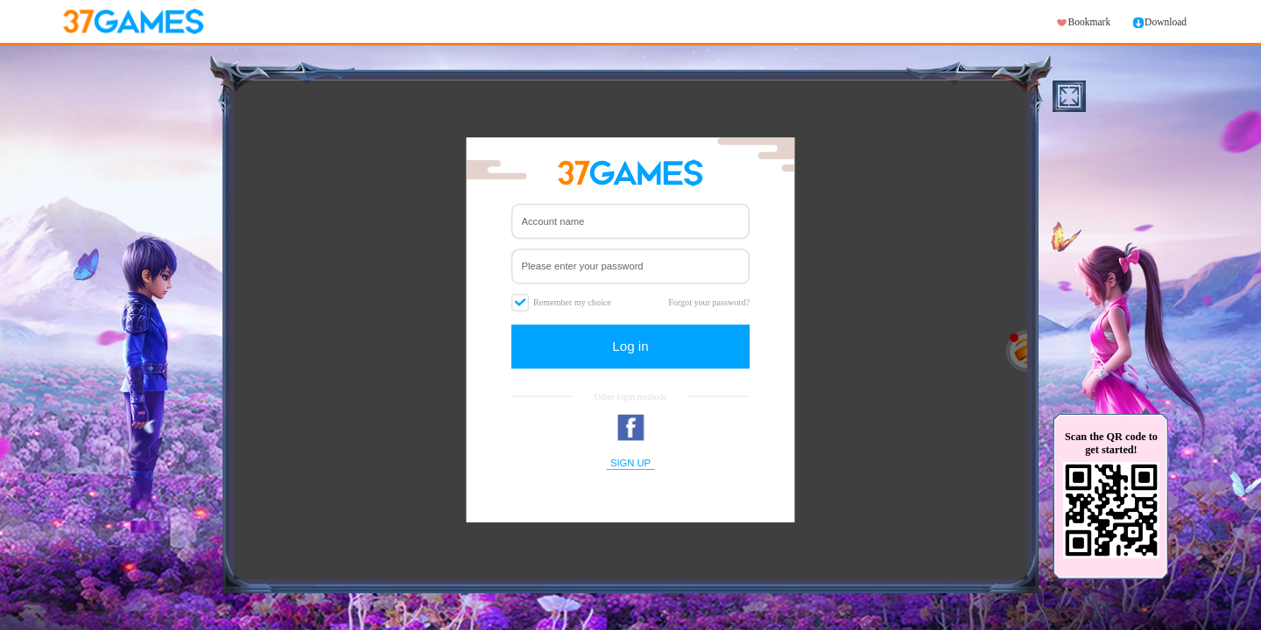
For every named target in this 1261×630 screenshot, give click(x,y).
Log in (630, 346)
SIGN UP (630, 463)
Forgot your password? (709, 302)
